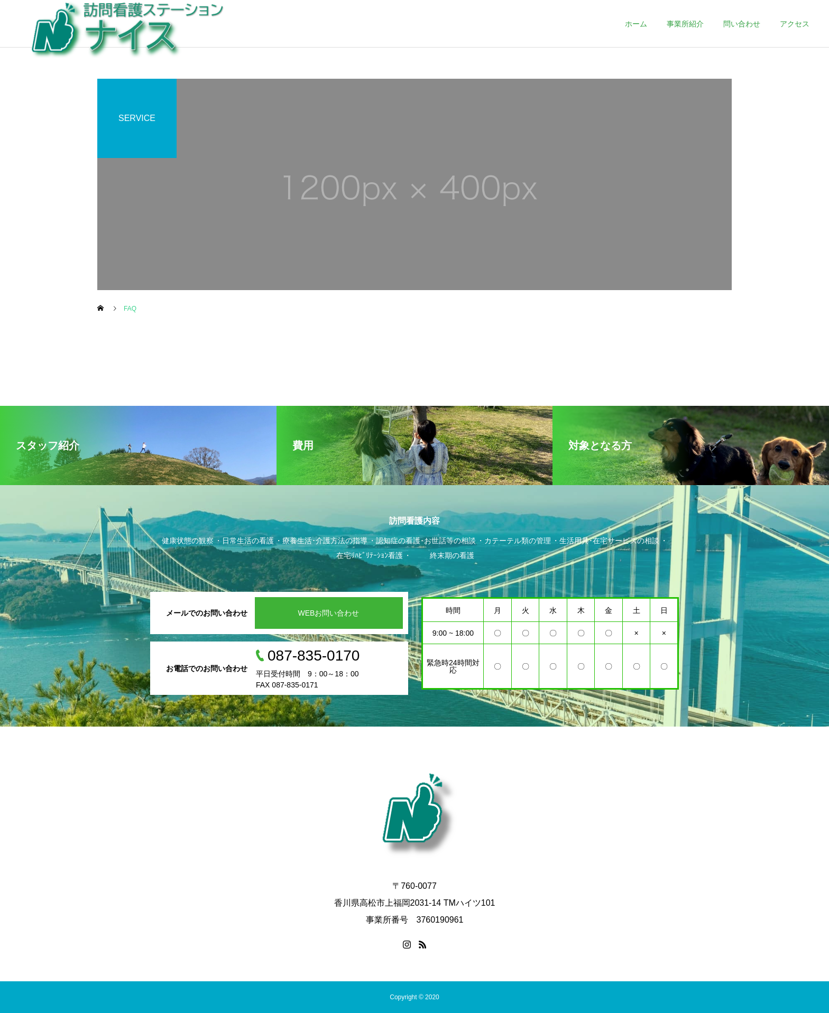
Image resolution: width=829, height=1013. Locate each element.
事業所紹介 (685, 24)
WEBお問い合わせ (329, 613)
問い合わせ (741, 24)
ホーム (636, 24)
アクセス (794, 24)
